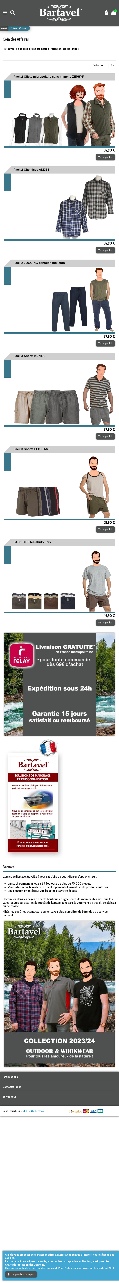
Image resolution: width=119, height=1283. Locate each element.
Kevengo (33, 1111)
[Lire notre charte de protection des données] (31, 1268)
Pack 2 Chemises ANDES (32, 169)
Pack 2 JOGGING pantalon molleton (39, 263)
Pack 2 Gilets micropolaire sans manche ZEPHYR (49, 76)
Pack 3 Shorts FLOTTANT (32, 449)
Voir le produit (105, 157)
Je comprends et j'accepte (21, 1274)
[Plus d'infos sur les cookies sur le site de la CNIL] (85, 1268)
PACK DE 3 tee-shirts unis (32, 542)
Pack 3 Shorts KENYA (29, 356)
